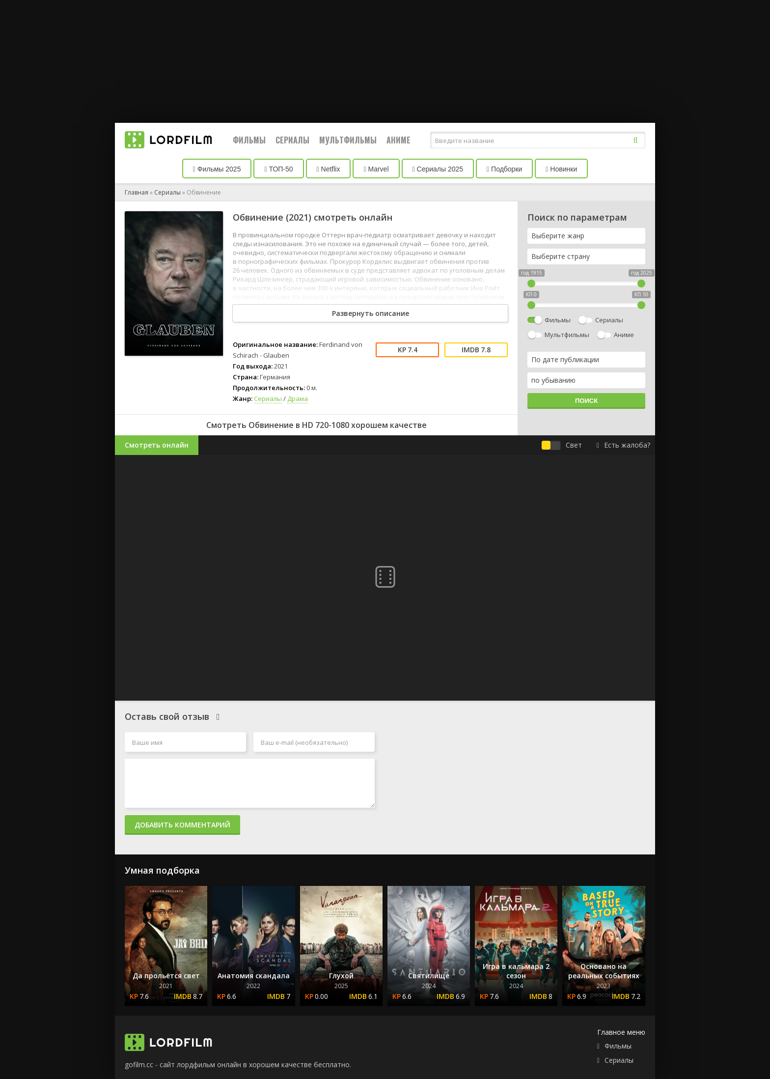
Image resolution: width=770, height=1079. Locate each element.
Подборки (504, 169)
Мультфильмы (348, 140)
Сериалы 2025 (438, 169)
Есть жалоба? (623, 445)
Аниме (398, 140)
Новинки (561, 169)
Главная (136, 192)
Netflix (328, 169)
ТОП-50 (278, 169)
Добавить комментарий (182, 824)
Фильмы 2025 (217, 169)
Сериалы (292, 140)
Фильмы (249, 140)
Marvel (375, 169)
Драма (297, 398)
